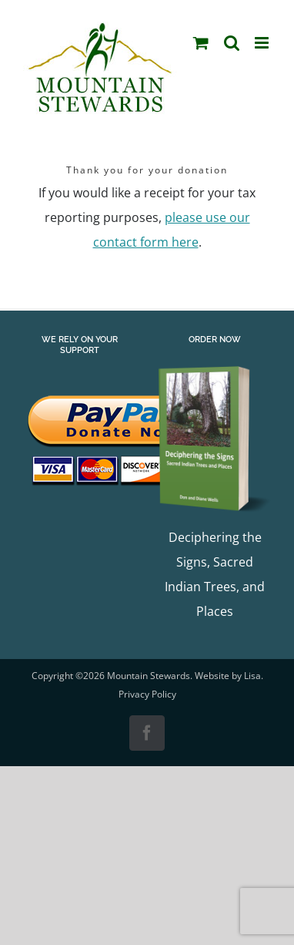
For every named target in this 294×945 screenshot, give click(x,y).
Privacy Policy (147, 694)
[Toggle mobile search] (231, 43)
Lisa (252, 675)
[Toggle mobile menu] (263, 43)
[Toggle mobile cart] (201, 43)
